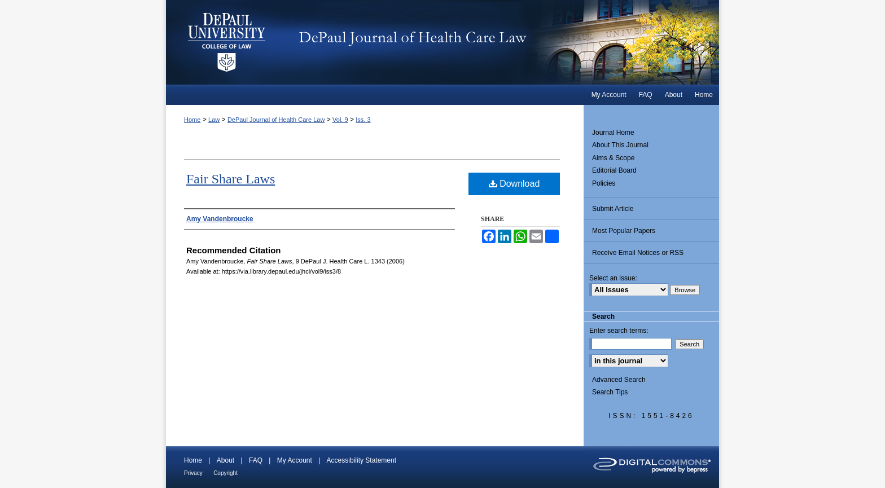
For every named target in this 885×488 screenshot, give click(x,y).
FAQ (255, 460)
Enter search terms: (619, 331)
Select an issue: (613, 278)
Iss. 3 (363, 119)
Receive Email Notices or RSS (638, 253)
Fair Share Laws (230, 179)
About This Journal (620, 145)
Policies (603, 183)
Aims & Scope (613, 158)
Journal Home (613, 133)
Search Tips (610, 392)
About (225, 460)
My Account (294, 460)
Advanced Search (619, 380)
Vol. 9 (340, 119)
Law (214, 119)
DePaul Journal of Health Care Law (504, 42)
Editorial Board (614, 170)
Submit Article (612, 209)
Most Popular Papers (623, 231)
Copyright (225, 473)
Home (192, 119)
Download (514, 183)
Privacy (193, 473)
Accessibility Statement (361, 460)
